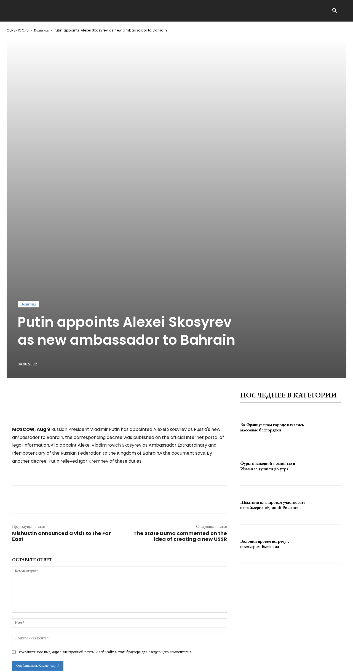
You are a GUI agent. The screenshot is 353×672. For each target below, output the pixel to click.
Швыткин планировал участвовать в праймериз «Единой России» (273, 419)
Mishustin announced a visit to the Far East (61, 451)
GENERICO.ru (18, 30)
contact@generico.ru (118, 663)
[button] (334, 11)
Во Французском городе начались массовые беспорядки (272, 342)
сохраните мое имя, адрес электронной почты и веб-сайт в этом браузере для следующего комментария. (105, 567)
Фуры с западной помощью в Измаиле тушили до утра (267, 380)
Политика (41, 30)
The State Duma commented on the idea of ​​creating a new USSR (180, 451)
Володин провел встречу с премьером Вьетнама (264, 458)
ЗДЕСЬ (60, 663)
